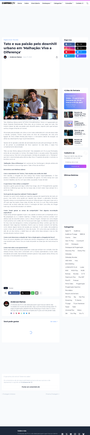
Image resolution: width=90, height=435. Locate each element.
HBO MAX (68, 260)
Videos (79, 310)
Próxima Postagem (52, 394)
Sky (75, 297)
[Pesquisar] (86, 3)
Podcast (75, 280)
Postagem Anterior (9, 394)
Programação (80, 284)
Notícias (67, 274)
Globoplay (68, 254)
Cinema (67, 237)
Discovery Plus (70, 251)
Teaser (67, 307)
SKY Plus (68, 297)
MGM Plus (74, 270)
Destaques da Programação (74, 247)
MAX (66, 270)
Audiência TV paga (71, 234)
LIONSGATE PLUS (71, 267)
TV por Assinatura (78, 303)
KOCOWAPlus (69, 264)
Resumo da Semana (71, 293)
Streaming (68, 300)
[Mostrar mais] (40, 293)
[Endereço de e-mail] (75, 162)
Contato (79, 3)
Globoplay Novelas (71, 257)
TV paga (67, 303)
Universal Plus (69, 310)
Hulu (76, 260)
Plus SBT (81, 277)
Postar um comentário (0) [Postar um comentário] (31, 387)
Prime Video (69, 284)
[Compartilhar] (56, 57)
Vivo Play (73, 313)
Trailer (74, 307)
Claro (74, 237)
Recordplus (68, 290)
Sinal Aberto (35, 3)
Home (20, 3)
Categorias (58, 3)
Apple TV (68, 231)
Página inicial (8, 39)
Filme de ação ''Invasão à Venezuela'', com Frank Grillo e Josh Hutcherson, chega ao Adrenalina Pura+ (80, 132)
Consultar (68, 3)
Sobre (26, 3)
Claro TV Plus (69, 241)
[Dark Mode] (83, 3)
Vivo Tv (81, 313)
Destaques (46, 3)
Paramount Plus (70, 277)
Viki (66, 313)
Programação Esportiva (72, 287)
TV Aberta (78, 300)
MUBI (83, 270)
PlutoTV (67, 280)
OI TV (83, 274)
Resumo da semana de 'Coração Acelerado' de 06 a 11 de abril (80, 141)
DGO (66, 244)
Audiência (77, 231)
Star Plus (82, 297)
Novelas (15, 39)
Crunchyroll (80, 241)
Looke (82, 267)
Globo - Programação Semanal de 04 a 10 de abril (80, 123)
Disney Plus (81, 251)
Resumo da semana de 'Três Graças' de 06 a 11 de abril (80, 114)
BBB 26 (82, 234)
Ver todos (53, 321)
